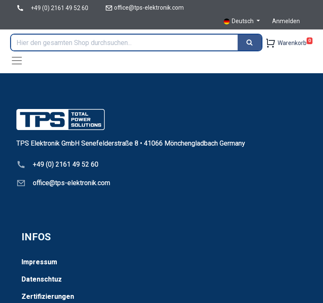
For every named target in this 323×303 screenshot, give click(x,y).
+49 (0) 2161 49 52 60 (59, 8)
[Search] (250, 42)
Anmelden (286, 21)
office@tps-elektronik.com (149, 7)
